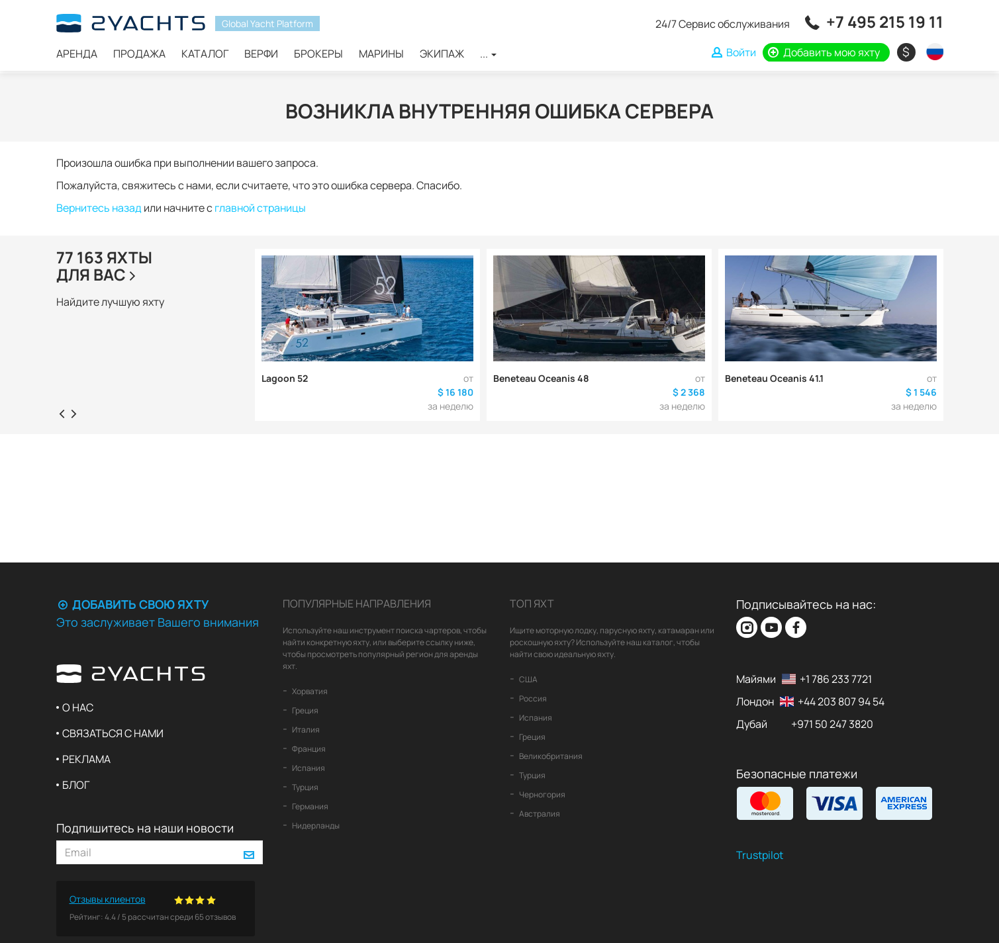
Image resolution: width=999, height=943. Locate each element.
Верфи (261, 53)
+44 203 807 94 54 (841, 701)
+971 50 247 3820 (832, 724)
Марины (381, 53)
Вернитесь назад (99, 208)
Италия (305, 729)
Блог (75, 785)
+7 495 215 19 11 (884, 21)
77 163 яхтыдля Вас (104, 265)
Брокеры (318, 53)
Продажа (139, 53)
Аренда (76, 53)
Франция (308, 748)
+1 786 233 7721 (836, 679)
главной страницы (260, 208)
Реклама (86, 759)
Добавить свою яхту (132, 604)
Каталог (204, 53)
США (528, 679)
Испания (308, 768)
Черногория (541, 794)
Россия (532, 698)
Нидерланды (315, 825)
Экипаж (442, 53)
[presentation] (62, 413)
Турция (304, 787)
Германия (309, 806)
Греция (304, 710)
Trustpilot (759, 855)
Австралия (539, 813)
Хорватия (309, 691)
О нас (77, 707)
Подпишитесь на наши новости (145, 828)
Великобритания (550, 756)
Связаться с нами (113, 733)
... (488, 53)
